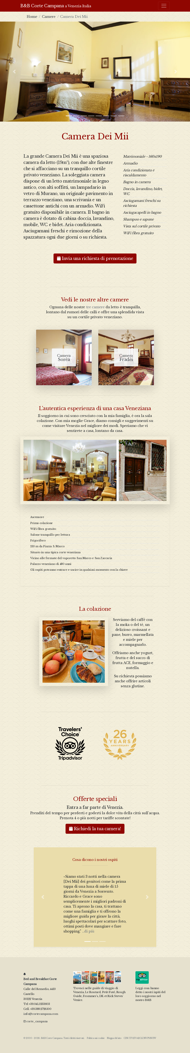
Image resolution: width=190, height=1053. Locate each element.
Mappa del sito (114, 1038)
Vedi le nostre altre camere (95, 300)
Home (32, 17)
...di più (88, 931)
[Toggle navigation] (164, 6)
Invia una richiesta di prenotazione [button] (95, 258)
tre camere (95, 307)
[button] (14, 72)
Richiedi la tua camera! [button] (95, 828)
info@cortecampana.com (40, 1013)
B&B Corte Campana (55, 5)
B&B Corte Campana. (52, 1038)
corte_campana (35, 1021)
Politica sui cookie (96, 1038)
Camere (49, 17)
